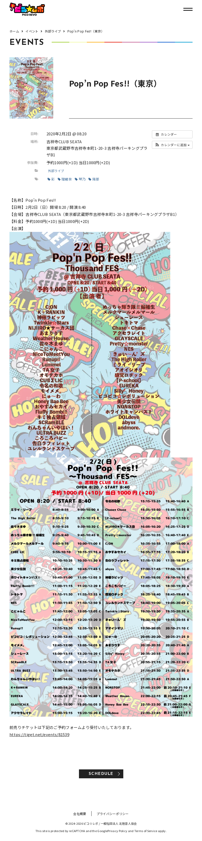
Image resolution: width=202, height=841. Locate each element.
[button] (172, 144)
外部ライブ (56, 170)
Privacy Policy (117, 831)
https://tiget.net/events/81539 (39, 734)
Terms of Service (145, 831)
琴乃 (80, 179)
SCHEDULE (101, 774)
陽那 (93, 179)
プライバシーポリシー (113, 813)
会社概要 (79, 813)
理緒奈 (65, 179)
